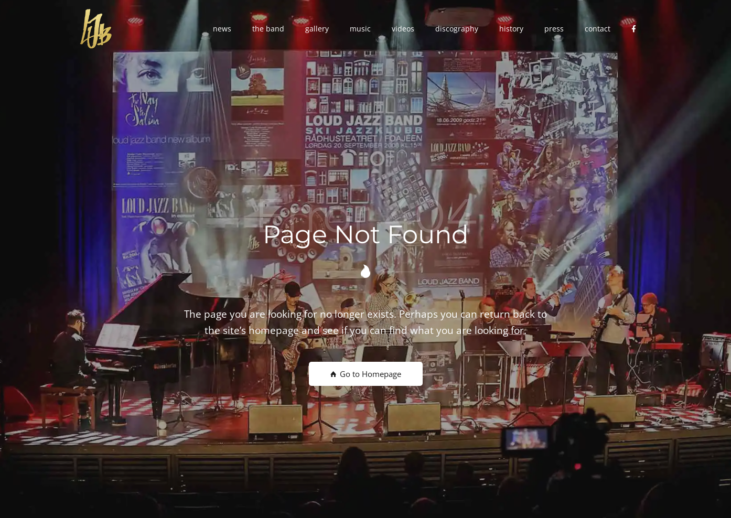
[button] (222, 28)
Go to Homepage (365, 374)
